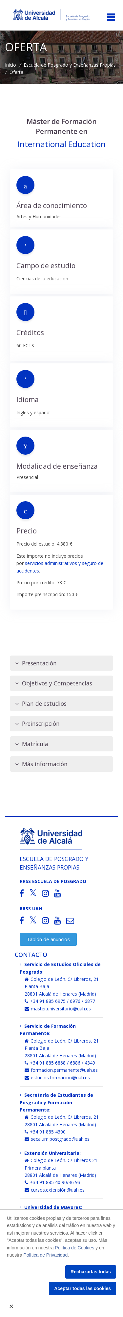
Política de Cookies (74, 1247)
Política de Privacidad (46, 1255)
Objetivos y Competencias (53, 683)
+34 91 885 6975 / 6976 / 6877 (60, 1001)
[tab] (61, 663)
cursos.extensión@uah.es (55, 1190)
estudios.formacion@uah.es (57, 1077)
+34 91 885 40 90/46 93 (52, 1182)
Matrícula (31, 744)
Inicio (10, 65)
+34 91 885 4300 (45, 1132)
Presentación (36, 663)
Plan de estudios (41, 704)
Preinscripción (37, 724)
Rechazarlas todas (91, 1271)
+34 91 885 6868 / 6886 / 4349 (60, 1063)
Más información (41, 764)
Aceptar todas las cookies (82, 1288)
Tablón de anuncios (48, 939)
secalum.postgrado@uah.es (57, 1139)
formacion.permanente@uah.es (61, 1070)
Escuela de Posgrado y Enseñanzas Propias (70, 65)
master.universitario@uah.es (58, 1008)
